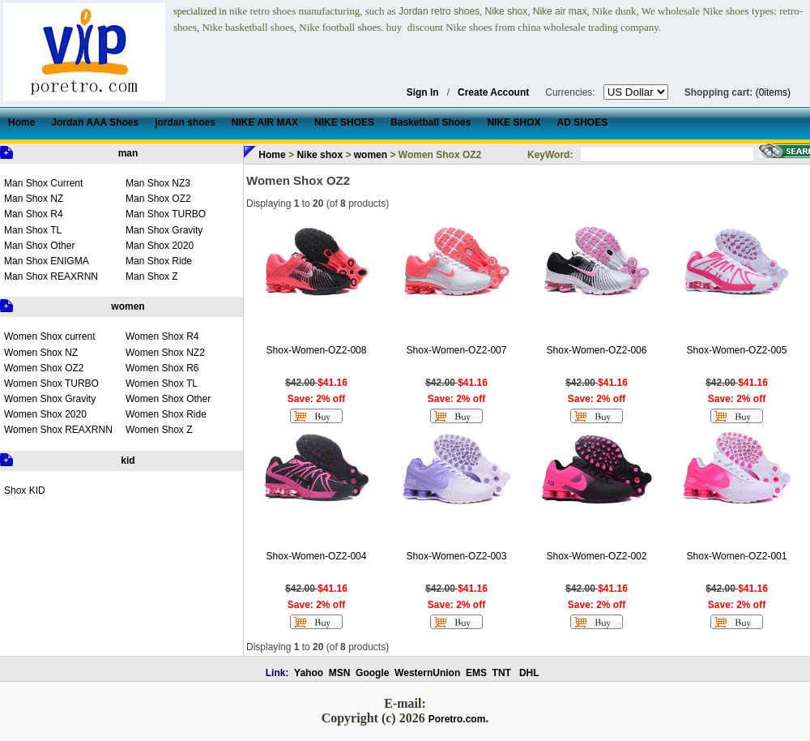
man (128, 153)
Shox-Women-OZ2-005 (737, 350)
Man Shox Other (39, 245)
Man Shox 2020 (160, 245)
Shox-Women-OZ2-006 (597, 350)
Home (271, 155)
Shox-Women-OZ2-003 (457, 556)
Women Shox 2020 (45, 414)
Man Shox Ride (159, 261)
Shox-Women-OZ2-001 (737, 556)
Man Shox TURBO (166, 214)
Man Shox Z (152, 276)
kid (127, 460)
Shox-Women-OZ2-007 (457, 350)
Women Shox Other (168, 399)
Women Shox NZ (41, 352)
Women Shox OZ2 (43, 368)
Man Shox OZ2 (158, 198)
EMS (476, 673)
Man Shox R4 (33, 214)
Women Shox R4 (162, 336)
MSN (340, 673)
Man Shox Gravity (164, 230)
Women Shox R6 (162, 368)
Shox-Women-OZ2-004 (316, 556)
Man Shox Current (43, 183)
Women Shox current (50, 336)
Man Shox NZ (33, 198)
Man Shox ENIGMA (46, 261)
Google (372, 673)
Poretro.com (457, 719)
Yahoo (308, 673)
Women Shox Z (159, 429)
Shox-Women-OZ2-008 (316, 350)
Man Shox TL (33, 230)
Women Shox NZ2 (165, 352)
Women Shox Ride (166, 414)
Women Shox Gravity (50, 399)
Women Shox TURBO (51, 383)
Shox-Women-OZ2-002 (597, 556)
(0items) (773, 92)
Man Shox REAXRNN (51, 276)
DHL (529, 673)
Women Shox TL (162, 383)
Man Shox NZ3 (158, 183)
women (127, 306)
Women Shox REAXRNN (58, 429)
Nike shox (319, 155)
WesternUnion (427, 673)
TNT (501, 673)
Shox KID (24, 490)
